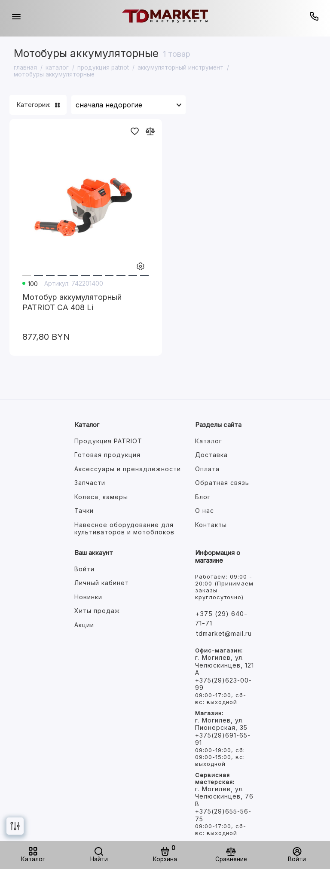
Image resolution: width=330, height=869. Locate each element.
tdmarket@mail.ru (224, 633)
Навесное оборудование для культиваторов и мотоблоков (124, 528)
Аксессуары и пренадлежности (127, 469)
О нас (204, 510)
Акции (84, 624)
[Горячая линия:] (314, 16)
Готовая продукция (107, 454)
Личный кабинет (101, 582)
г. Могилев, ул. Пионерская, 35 (221, 724)
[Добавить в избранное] (134, 131)
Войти (84, 569)
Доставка (211, 454)
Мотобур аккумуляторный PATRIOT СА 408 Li (72, 302)
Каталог (208, 441)
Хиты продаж (97, 610)
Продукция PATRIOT (108, 441)
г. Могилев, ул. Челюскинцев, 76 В (224, 796)
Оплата (207, 469)
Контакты (211, 524)
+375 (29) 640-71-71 (221, 619)
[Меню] (16, 16)
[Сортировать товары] (128, 105)
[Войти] (297, 855)
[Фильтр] (15, 826)
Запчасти (89, 482)
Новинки (88, 597)
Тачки (84, 510)
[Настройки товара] (140, 267)
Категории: (38, 105)
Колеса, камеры (101, 496)
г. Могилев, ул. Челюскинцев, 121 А (224, 665)
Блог (203, 496)
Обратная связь (222, 482)
